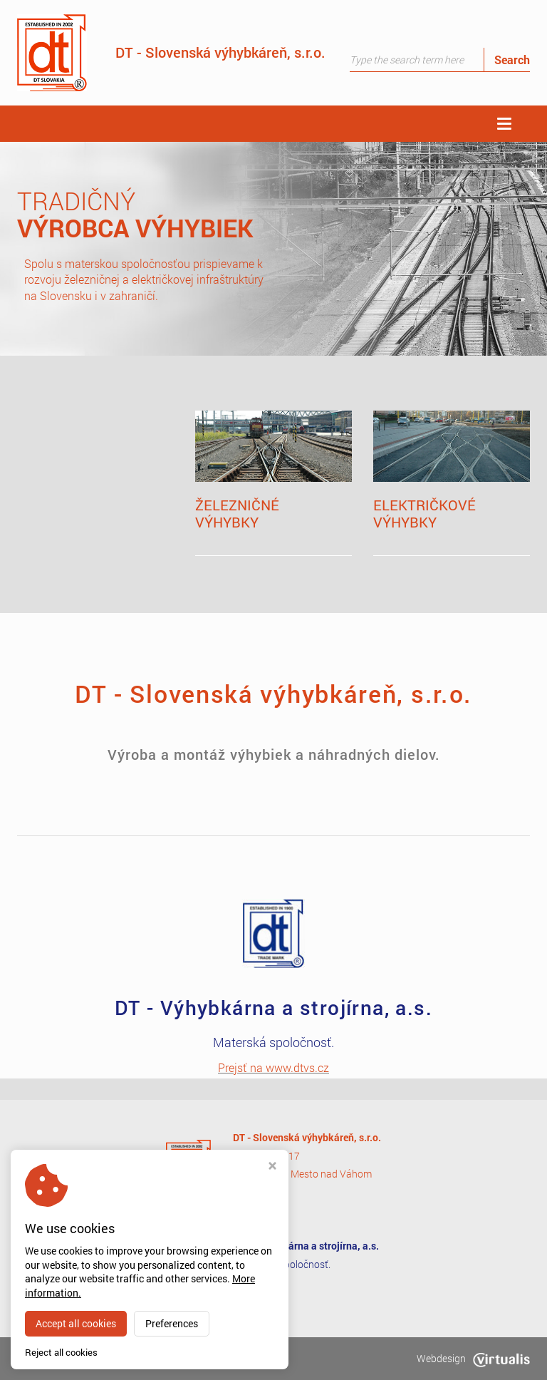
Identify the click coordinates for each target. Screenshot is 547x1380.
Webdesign (473, 1358)
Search (512, 59)
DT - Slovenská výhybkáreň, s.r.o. (171, 52)
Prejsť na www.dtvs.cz (273, 1067)
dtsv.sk (115, 1358)
